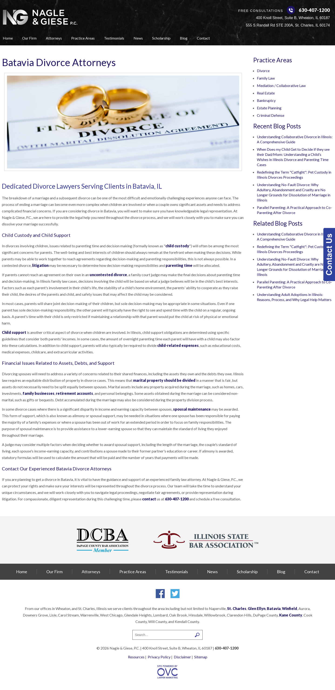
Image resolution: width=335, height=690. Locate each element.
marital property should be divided (164, 380)
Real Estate (266, 93)
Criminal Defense (270, 115)
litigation (40, 265)
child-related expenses (178, 345)
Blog (184, 38)
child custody (177, 246)
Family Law (266, 78)
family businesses (38, 393)
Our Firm (29, 38)
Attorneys (54, 38)
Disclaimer (182, 657)
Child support (14, 332)
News (138, 38)
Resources (136, 657)
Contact (203, 38)
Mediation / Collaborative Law (281, 85)
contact (149, 499)
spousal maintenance (192, 409)
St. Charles (236, 608)
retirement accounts (74, 393)
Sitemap (200, 657)
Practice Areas (83, 38)
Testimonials (114, 38)
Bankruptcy (266, 100)
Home (8, 38)
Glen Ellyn (256, 608)
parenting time (179, 265)
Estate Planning (269, 108)
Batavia (274, 608)
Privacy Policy (159, 657)
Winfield (289, 608)
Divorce (263, 70)
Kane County (290, 615)
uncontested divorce (108, 274)
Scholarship (161, 38)
